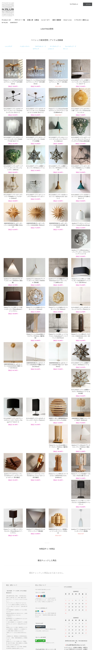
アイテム (87, 4)
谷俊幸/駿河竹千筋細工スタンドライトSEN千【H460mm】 (13, 397)
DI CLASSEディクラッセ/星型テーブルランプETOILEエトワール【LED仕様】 (13, 369)
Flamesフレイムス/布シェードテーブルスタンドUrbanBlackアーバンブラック (80, 426)
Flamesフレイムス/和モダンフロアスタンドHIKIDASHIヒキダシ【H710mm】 (80, 311)
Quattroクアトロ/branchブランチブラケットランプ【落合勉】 (36, 454)
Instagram (78, 629)
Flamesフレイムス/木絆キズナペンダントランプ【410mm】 (58, 281)
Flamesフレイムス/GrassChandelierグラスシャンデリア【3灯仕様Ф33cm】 (35, 81)
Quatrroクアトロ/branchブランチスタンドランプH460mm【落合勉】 (58, 398)
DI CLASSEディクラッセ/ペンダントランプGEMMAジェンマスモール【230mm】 (13, 196)
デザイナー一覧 (20, 20)
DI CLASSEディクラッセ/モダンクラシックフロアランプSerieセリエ (13, 310)
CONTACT (14, 22)
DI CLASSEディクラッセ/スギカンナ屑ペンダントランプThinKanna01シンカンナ (80, 110)
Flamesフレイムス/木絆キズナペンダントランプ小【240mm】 (80, 281)
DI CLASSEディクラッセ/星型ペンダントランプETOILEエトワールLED (58, 167)
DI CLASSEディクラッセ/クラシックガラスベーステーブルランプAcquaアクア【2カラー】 (35, 369)
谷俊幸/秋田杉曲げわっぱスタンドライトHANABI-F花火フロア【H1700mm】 (58, 339)
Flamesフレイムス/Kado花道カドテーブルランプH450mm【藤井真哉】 (36, 398)
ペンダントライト (25, 46)
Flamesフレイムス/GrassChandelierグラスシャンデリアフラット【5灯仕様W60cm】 (58, 110)
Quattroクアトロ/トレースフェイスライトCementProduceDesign (81, 224)
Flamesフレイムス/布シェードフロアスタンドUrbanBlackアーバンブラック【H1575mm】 (58, 311)
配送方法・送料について (54, 628)
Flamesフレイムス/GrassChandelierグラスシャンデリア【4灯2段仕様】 (58, 81)
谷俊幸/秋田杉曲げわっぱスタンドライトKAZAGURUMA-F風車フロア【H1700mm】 (13, 341)
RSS (63, 628)
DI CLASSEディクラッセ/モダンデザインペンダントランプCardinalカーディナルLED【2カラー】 (35, 110)
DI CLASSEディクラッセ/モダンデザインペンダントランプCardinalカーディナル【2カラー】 (13, 110)
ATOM (63, 631)
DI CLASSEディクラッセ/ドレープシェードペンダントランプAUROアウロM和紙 (35, 139)
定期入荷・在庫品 (33, 20)
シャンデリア (8, 46)
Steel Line (68, 20)
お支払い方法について (53, 626)
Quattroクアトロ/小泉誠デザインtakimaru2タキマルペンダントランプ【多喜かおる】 (80, 253)
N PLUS (5, 22)
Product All (7, 20)
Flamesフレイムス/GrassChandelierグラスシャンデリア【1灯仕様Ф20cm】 (13, 81)
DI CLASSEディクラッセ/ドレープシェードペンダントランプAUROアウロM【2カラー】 (13, 139)
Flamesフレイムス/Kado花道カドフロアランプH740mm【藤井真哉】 (36, 311)
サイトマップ (65, 626)
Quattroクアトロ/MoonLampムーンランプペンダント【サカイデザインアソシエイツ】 (13, 253)
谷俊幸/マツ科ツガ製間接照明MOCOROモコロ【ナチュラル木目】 (80, 368)
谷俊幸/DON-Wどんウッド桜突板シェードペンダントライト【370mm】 (58, 455)
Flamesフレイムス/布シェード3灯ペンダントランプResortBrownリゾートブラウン (35, 282)
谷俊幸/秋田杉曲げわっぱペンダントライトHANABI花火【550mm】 (35, 224)
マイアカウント (74, 4)
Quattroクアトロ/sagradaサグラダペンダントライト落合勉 (80, 454)
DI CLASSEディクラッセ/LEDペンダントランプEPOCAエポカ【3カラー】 (58, 196)
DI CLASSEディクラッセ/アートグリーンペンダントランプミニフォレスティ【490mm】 (13, 167)
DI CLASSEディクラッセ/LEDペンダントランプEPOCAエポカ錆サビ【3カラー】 (80, 196)
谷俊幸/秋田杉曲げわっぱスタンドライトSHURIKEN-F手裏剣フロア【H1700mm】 (35, 339)
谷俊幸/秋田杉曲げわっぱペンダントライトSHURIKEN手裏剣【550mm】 (13, 225)
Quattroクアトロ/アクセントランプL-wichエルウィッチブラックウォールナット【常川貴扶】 (81, 398)
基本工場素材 (57, 20)
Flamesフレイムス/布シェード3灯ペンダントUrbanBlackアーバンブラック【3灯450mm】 (13, 282)
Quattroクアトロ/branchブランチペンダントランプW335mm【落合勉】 (35, 253)
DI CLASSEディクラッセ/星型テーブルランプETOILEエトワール (80, 338)
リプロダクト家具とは (81, 20)
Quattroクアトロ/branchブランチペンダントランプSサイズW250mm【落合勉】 (58, 253)
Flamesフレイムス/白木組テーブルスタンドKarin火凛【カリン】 (58, 426)
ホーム (49, 624)
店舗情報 (50, 633)
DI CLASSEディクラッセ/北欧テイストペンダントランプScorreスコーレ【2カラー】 (80, 81)
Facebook (78, 626)
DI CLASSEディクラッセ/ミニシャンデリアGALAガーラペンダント (35, 195)
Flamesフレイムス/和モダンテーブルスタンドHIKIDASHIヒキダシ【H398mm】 (35, 426)
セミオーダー (45, 20)
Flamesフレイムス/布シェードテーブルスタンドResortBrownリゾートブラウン (13, 455)
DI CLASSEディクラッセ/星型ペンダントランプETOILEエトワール (35, 167)
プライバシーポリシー (53, 636)
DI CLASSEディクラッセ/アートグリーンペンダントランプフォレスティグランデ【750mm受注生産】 (80, 139)
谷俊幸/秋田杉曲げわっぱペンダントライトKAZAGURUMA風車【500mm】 (58, 225)
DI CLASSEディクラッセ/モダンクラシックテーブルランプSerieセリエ (58, 369)
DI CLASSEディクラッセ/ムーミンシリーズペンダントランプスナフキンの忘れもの (58, 139)
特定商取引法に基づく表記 (54, 631)
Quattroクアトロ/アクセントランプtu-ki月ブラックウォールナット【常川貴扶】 (13, 426)
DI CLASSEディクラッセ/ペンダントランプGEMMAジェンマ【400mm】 (80, 167)
